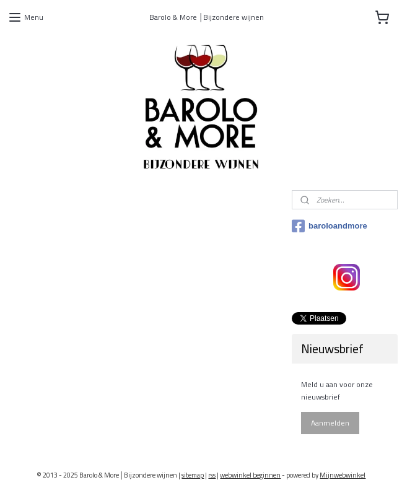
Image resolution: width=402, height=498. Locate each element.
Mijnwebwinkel (342, 475)
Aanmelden (330, 423)
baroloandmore (329, 226)
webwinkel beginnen (250, 475)
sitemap (192, 475)
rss (212, 475)
